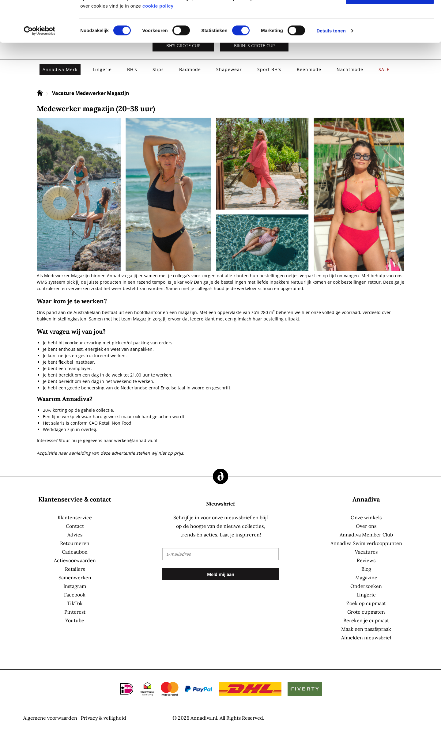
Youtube (74, 620)
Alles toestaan (389, 15)
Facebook (74, 595)
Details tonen (330, 69)
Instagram (74, 586)
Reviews (366, 560)
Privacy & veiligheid (103, 718)
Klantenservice (75, 517)
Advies (74, 535)
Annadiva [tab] (366, 499)
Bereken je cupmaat (366, 620)
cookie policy (158, 44)
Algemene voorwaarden (50, 718)
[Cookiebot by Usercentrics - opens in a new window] (39, 69)
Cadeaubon (75, 552)
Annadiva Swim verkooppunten (366, 543)
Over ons (366, 526)
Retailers (75, 569)
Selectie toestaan (390, 34)
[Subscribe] (220, 574)
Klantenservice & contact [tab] (74, 499)
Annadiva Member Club (366, 535)
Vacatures (366, 552)
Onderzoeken (366, 586)
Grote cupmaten (366, 612)
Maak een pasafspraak (366, 629)
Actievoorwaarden (75, 560)
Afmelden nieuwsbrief (366, 637)
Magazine (366, 577)
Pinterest (74, 612)
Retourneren (74, 543)
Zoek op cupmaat (366, 603)
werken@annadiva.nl (135, 440)
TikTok (75, 603)
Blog (366, 569)
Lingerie (366, 595)
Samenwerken (74, 577)
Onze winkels (366, 517)
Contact (75, 526)
